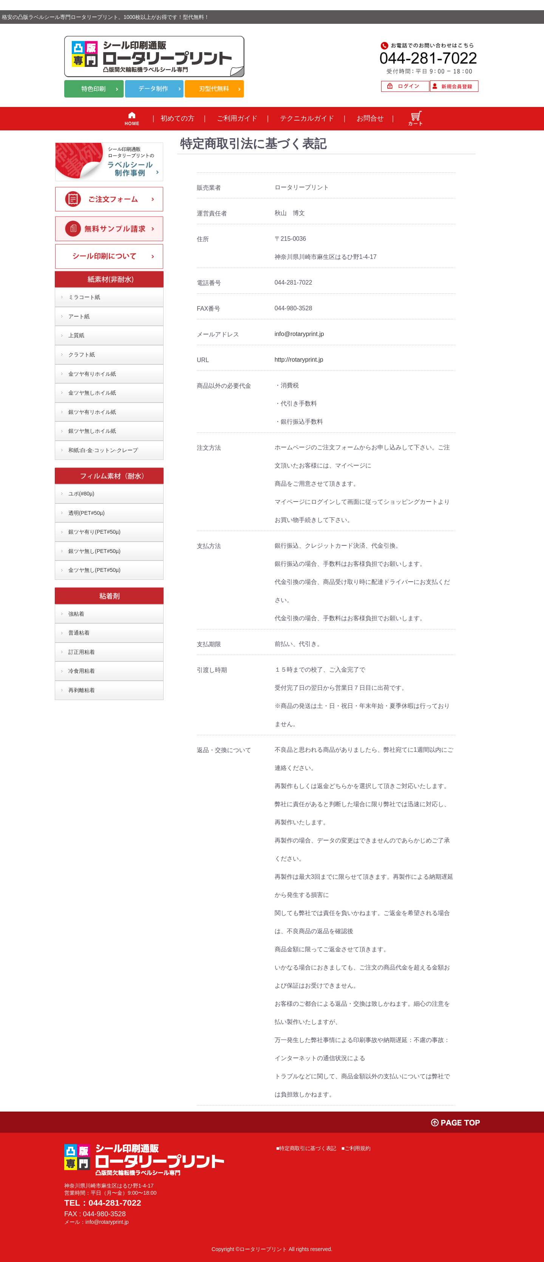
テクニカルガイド (307, 118)
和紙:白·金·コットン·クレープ (103, 450)
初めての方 (178, 118)
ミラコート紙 (84, 297)
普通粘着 (79, 633)
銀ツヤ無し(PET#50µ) (94, 551)
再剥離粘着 (81, 690)
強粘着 (76, 614)
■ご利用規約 (356, 1148)
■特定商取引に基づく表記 (306, 1148)
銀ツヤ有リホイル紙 (92, 412)
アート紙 (79, 316)
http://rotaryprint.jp (299, 359)
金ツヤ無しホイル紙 (92, 393)
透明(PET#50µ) (86, 513)
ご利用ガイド (237, 118)
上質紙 (76, 335)
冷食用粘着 (81, 671)
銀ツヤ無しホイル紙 (92, 431)
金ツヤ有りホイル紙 (92, 374)
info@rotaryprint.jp (299, 334)
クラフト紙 (81, 355)
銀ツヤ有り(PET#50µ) (94, 532)
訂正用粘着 (81, 652)
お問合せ (370, 118)
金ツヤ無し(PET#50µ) (94, 570)
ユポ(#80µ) (81, 494)
